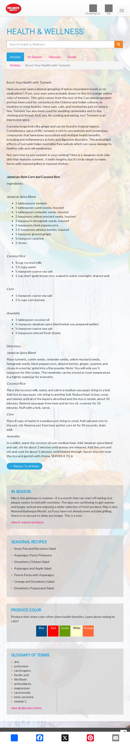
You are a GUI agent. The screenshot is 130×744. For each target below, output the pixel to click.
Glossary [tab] (55, 57)
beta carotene (24, 697)
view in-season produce (27, 522)
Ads (109, 9)
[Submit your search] (118, 44)
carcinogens (22, 670)
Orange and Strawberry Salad (34, 581)
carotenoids (22, 692)
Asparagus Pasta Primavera (33, 555)
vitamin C (20, 701)
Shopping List (92, 9)
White (76, 628)
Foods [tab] (72, 57)
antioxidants (22, 684)
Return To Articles (24, 466)
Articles (15, 65)
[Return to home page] (65, 8)
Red (53, 628)
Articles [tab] (15, 57)
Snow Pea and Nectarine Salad (35, 548)
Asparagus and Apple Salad (32, 568)
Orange (88, 628)
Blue (41, 628)
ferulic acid (21, 675)
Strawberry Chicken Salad (31, 562)
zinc (16, 662)
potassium (21, 666)
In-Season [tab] (35, 57)
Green (65, 628)
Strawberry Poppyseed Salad (34, 588)
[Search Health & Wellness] (61, 44)
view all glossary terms (26, 708)
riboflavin (20, 679)
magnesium (22, 688)
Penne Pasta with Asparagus (34, 575)
